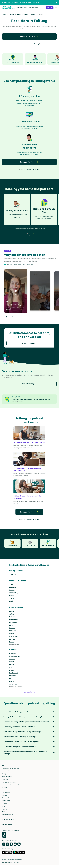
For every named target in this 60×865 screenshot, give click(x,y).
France (11, 670)
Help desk (5, 779)
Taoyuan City (13, 593)
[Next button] (33, 234)
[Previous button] (6, 317)
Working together (7, 815)
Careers (4, 803)
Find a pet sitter (22, 7)
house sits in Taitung (32, 44)
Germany (12, 664)
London (11, 611)
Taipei (11, 584)
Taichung (12, 590)
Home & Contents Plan (9, 782)
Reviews (4, 788)
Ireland (11, 681)
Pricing (4, 774)
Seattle (11, 633)
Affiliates (4, 812)
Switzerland (13, 684)
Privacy (16, 862)
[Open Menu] (56, 8)
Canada (12, 662)
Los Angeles (13, 622)
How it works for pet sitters (10, 771)
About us (4, 795)
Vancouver (12, 631)
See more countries (16, 687)
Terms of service (7, 862)
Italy (10, 678)
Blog (3, 806)
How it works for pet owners (10, 768)
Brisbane (12, 628)
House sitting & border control (11, 785)
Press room (5, 809)
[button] (15, 291)
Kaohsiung (12, 587)
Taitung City (13, 574)
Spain (11, 667)
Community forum (8, 798)
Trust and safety (7, 776)
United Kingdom (14, 656)
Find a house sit (33, 7)
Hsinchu (11, 595)
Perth (11, 625)
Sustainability (6, 801)
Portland (12, 639)
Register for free (29, 36)
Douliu (11, 601)
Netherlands (13, 676)
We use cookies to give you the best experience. (20, 2)
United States (13, 653)
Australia (12, 659)
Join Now (49, 7)
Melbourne (12, 617)
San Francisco (13, 636)
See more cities (14, 645)
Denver (11, 642)
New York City (13, 619)
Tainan (11, 598)
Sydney (11, 614)
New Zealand (13, 673)
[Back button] (28, 234)
